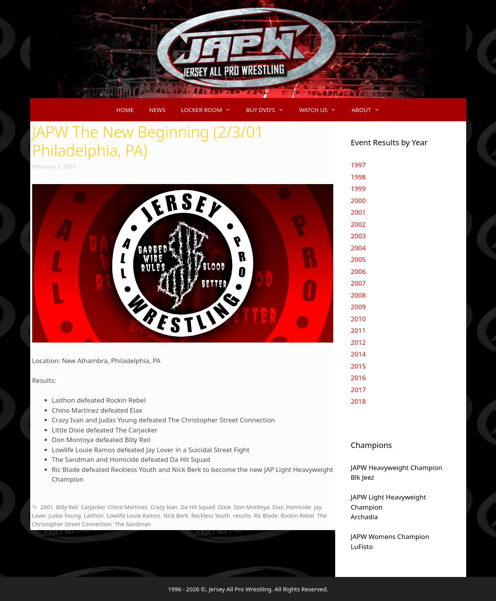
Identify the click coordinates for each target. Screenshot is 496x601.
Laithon (93, 515)
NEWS (157, 110)
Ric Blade (266, 515)
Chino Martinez (128, 507)
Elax (277, 507)
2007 (358, 283)
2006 (358, 271)
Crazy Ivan (163, 507)
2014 (358, 354)
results (242, 515)
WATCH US (321, 109)
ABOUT (369, 109)
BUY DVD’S (268, 109)
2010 (358, 318)
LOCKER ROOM (209, 109)
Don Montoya (252, 507)
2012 (358, 342)
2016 (358, 377)
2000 (358, 200)
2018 (358, 401)
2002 (358, 224)
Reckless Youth (210, 515)
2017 (358, 389)
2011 (358, 330)
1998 (358, 176)
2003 (358, 235)
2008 (358, 295)
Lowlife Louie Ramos (133, 515)
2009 (358, 306)
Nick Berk (176, 515)
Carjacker (93, 507)
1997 (358, 164)
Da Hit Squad (198, 507)
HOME (125, 110)
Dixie (224, 507)
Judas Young (64, 515)
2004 (358, 247)
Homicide (298, 507)
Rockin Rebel (297, 515)
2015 (358, 366)
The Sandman (133, 524)
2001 (46, 507)
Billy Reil (67, 507)
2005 (358, 259)
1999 (358, 188)
